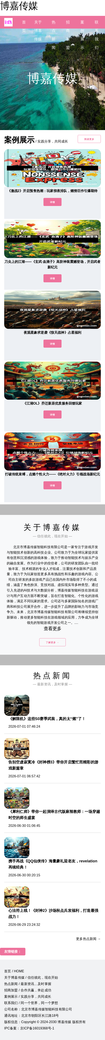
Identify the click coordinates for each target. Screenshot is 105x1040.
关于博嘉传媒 (38, 30)
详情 (52, 202)
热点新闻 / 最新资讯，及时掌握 (27, 984)
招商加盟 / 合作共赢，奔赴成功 (27, 990)
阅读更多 (89, 139)
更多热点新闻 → (88, 939)
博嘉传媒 (19, 5)
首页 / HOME (14, 971)
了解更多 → (52, 642)
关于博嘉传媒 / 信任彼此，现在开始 (31, 977)
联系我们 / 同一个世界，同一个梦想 (31, 1003)
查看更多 (53, 628)
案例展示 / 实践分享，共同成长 (27, 996)
